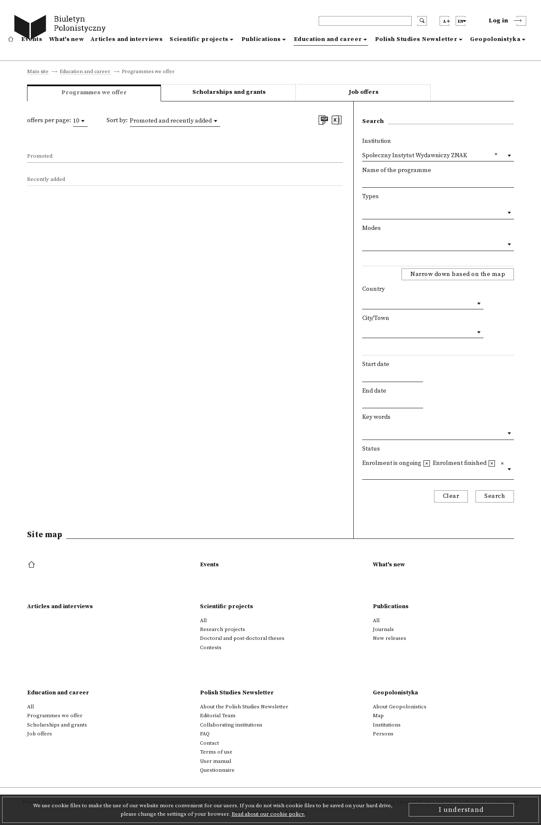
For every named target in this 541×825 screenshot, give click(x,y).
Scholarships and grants (229, 92)
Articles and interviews (126, 39)
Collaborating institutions (231, 724)
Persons (383, 733)
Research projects (222, 629)
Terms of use (216, 752)
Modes (371, 228)
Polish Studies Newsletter (416, 39)
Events (31, 39)
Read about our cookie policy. (268, 814)
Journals (383, 629)
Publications (261, 39)
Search (494, 496)
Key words (376, 417)
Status (371, 449)
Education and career (328, 39)
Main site (38, 72)
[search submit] (422, 21)
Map (378, 715)
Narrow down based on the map (457, 274)
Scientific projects (199, 39)
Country (373, 289)
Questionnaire (217, 770)
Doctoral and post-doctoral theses (242, 638)
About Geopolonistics (399, 706)
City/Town (375, 318)
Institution (376, 141)
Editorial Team (217, 715)
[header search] (365, 21)
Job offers (364, 92)
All (203, 620)
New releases (389, 638)
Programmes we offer (54, 715)
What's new (66, 39)
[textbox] (364, 211)
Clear (451, 496)
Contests (210, 647)
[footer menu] (32, 565)
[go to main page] (62, 28)
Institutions (387, 724)
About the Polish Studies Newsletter (244, 706)
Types (370, 196)
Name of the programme (396, 170)
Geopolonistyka (495, 39)
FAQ (205, 733)
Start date (375, 364)
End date (374, 391)
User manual (215, 761)
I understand (461, 810)
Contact (209, 743)
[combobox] (80, 121)
